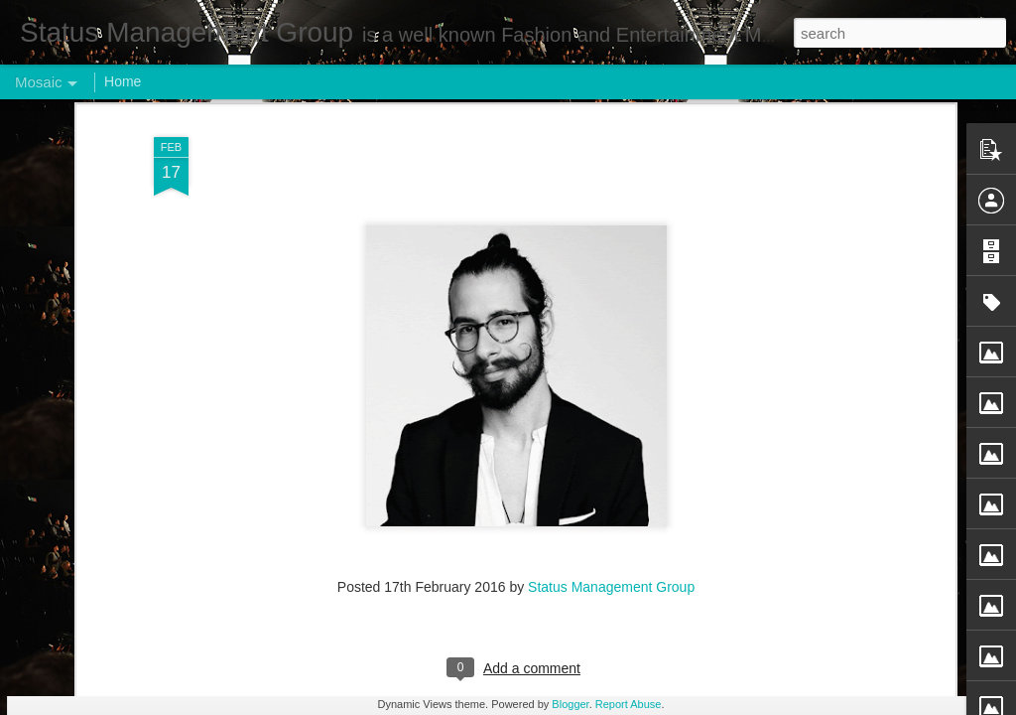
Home (122, 81)
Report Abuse (628, 704)
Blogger (570, 704)
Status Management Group (611, 250)
